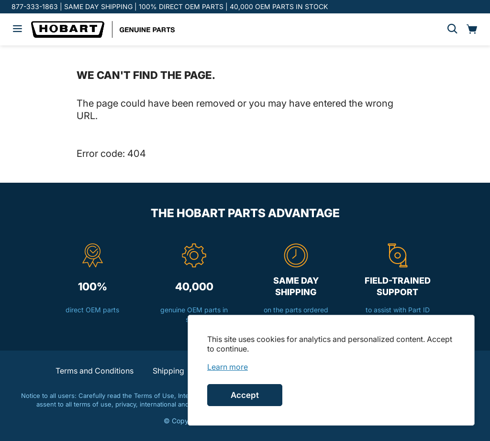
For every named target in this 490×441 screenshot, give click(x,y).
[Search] (452, 29)
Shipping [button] (168, 370)
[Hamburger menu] (17, 29)
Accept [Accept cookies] (245, 395)
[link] (227, 367)
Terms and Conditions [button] (95, 370)
